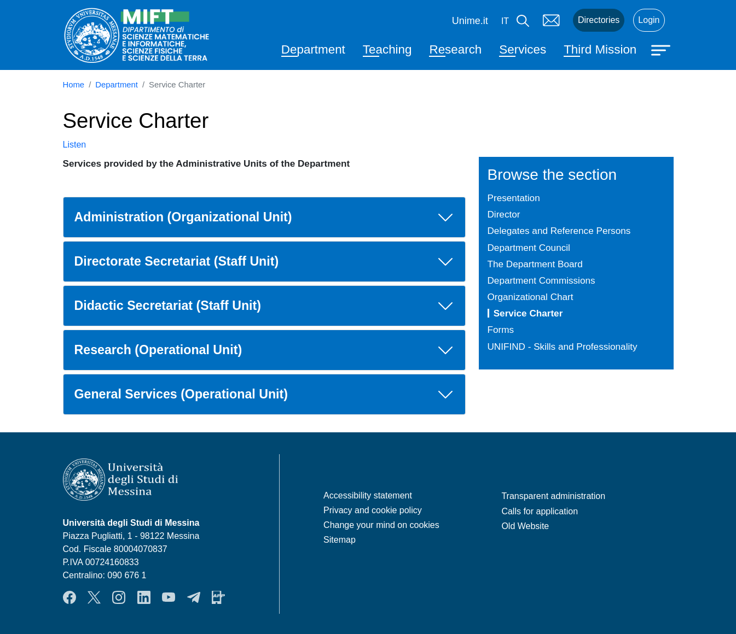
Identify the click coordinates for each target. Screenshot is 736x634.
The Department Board (535, 264)
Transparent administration (553, 496)
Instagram (118, 597)
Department (313, 49)
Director (504, 214)
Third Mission (600, 49)
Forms (501, 329)
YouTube (168, 597)
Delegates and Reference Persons (559, 230)
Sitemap (339, 539)
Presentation (514, 197)
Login (648, 20)
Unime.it (470, 20)
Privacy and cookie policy (372, 510)
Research (455, 49)
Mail (551, 20)
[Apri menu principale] (662, 49)
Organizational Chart (530, 296)
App (218, 597)
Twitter (94, 597)
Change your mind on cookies (381, 525)
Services (522, 49)
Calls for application (539, 511)
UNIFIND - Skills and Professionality (563, 346)
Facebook (69, 597)
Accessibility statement (367, 495)
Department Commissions (541, 280)
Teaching (387, 49)
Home (74, 84)
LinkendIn (143, 597)
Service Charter (528, 313)
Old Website (525, 526)
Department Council (529, 247)
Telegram (193, 597)
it (505, 21)
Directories (598, 20)
